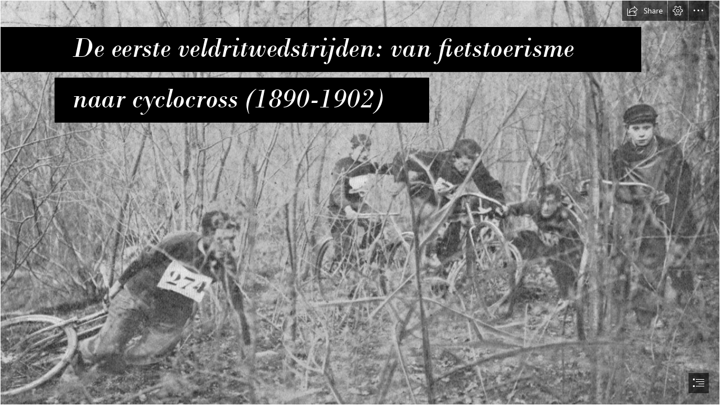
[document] (360, 202)
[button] (644, 11)
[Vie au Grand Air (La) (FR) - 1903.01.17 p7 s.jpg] (360, 202)
